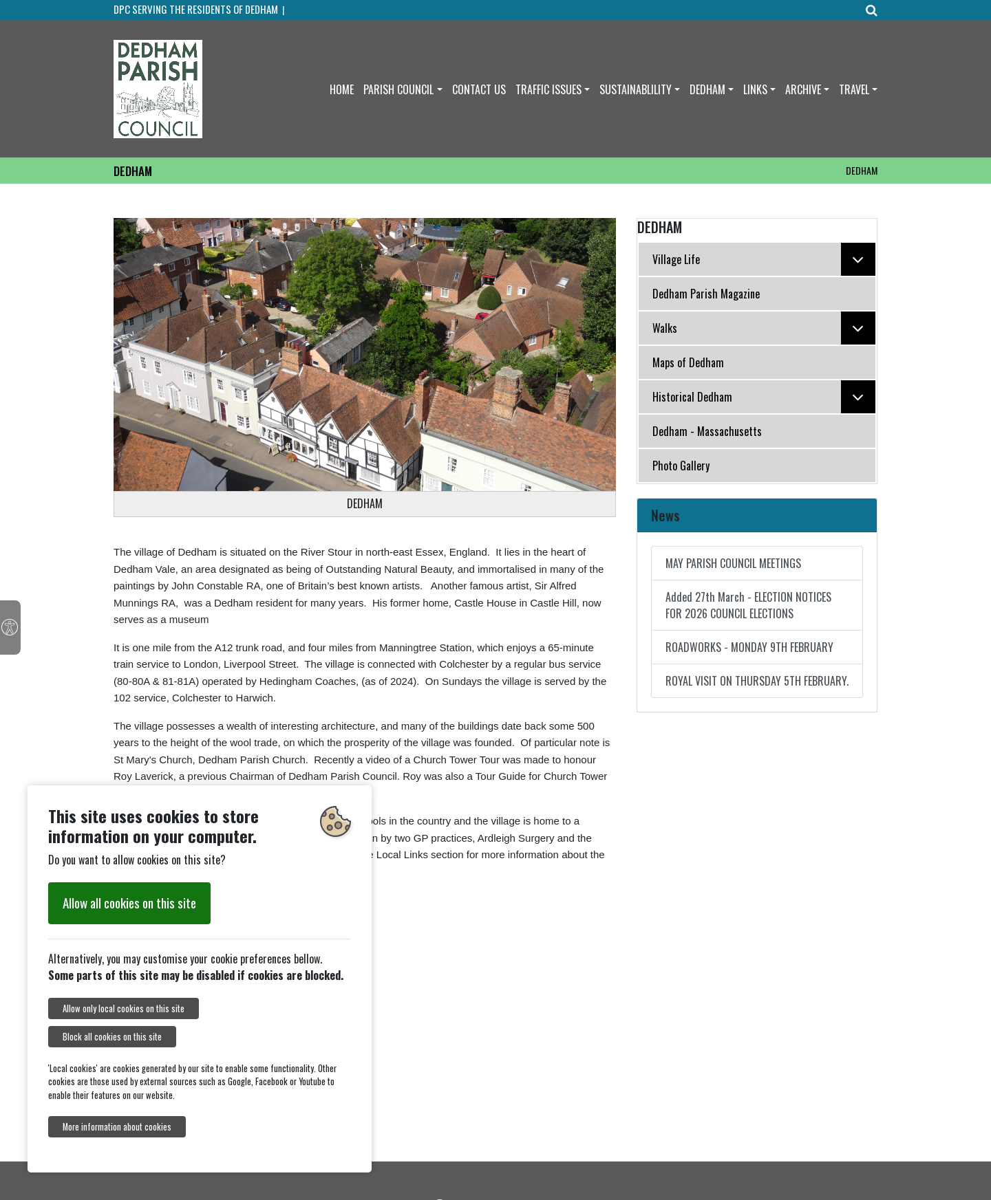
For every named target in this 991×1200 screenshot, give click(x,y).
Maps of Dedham (688, 362)
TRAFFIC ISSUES (548, 89)
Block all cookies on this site (112, 1036)
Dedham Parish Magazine (706, 293)
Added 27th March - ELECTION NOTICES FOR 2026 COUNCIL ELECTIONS (748, 605)
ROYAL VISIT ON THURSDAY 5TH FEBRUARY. (757, 681)
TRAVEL (854, 89)
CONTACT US (479, 89)
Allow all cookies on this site (129, 903)
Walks (763, 328)
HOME (342, 89)
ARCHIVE (803, 89)
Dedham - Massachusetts (707, 431)
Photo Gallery (681, 465)
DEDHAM (707, 89)
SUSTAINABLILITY (635, 89)
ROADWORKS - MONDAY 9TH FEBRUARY (749, 647)
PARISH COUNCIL (398, 89)
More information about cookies (117, 1126)
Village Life (763, 259)
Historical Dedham (763, 396)
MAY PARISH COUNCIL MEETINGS (733, 563)
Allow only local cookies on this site (123, 1008)
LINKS (755, 89)
